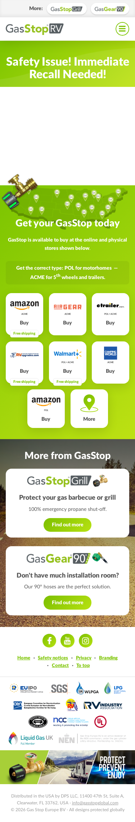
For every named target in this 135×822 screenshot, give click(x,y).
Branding (108, 658)
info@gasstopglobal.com (95, 803)
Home (23, 658)
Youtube (67, 641)
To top (83, 665)
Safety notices (53, 658)
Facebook (49, 641)
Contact (60, 665)
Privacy (83, 658)
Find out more (68, 524)
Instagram (86, 641)
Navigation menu (122, 29)
